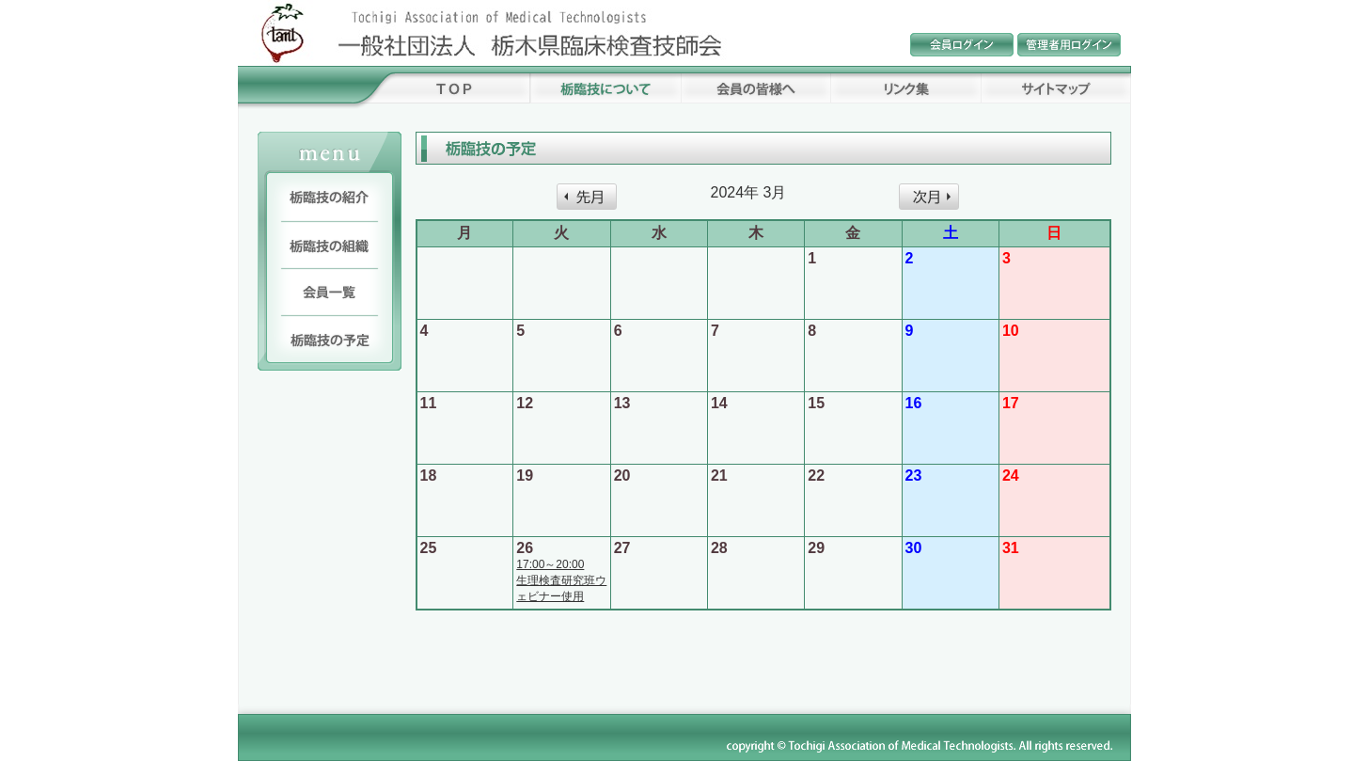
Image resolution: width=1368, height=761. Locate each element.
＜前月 (587, 196)
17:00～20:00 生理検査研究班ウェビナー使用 (561, 580)
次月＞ (929, 196)
